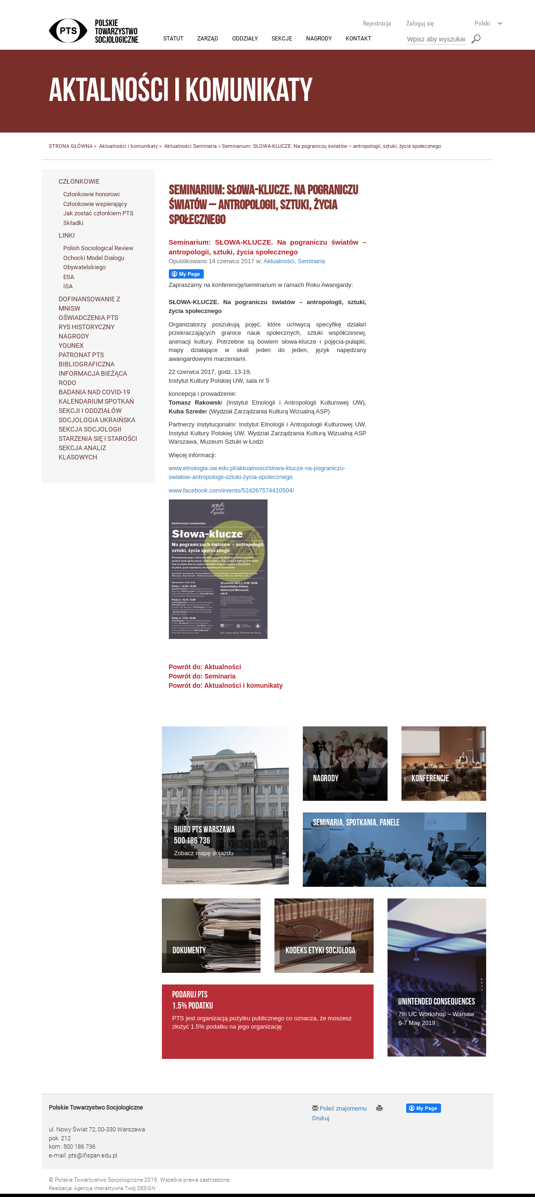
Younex (71, 346)
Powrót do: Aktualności (205, 667)
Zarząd (207, 39)
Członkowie (79, 181)
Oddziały (245, 39)
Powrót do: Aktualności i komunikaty (226, 686)
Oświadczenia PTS (88, 318)
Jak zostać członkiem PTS (98, 213)
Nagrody (319, 39)
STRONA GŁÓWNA (71, 147)
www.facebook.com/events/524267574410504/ (231, 490)
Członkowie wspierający (95, 203)
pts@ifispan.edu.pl (92, 1155)
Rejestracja (377, 23)
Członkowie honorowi (91, 194)
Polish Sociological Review (98, 248)
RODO (67, 383)
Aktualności (178, 147)
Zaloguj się (420, 23)
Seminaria (205, 147)
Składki (73, 222)
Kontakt (358, 39)
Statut (173, 39)
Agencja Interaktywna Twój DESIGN (114, 1188)
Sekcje (282, 39)
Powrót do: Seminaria (202, 676)
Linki (67, 235)
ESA (68, 276)
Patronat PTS (81, 355)
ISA (68, 286)
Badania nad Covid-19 (94, 392)
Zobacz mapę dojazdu (204, 853)
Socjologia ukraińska (97, 420)
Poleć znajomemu (339, 1108)
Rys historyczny (86, 327)
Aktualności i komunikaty (128, 147)
